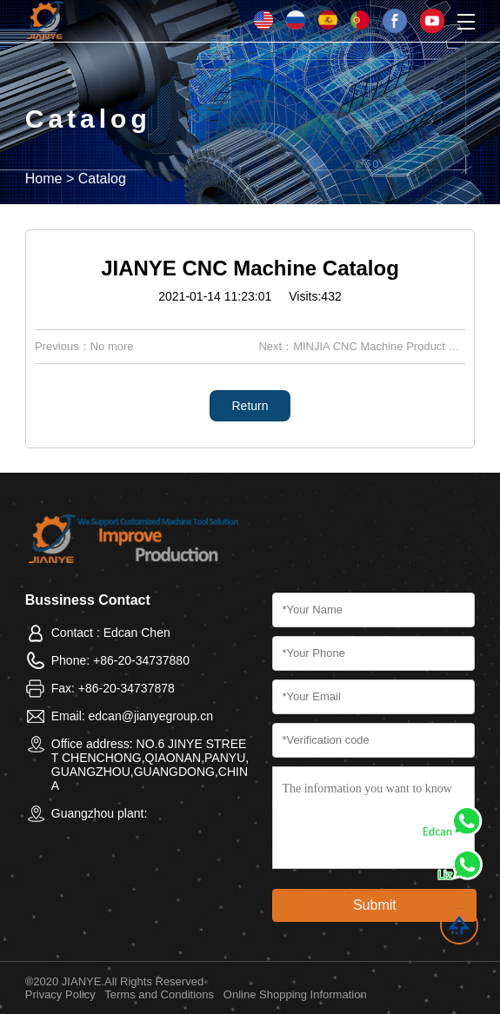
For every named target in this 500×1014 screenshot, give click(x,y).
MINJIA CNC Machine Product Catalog (390, 346)
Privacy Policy (60, 994)
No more (112, 346)
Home (44, 178)
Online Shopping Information (295, 994)
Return (249, 406)
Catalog (102, 178)
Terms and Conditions (159, 994)
